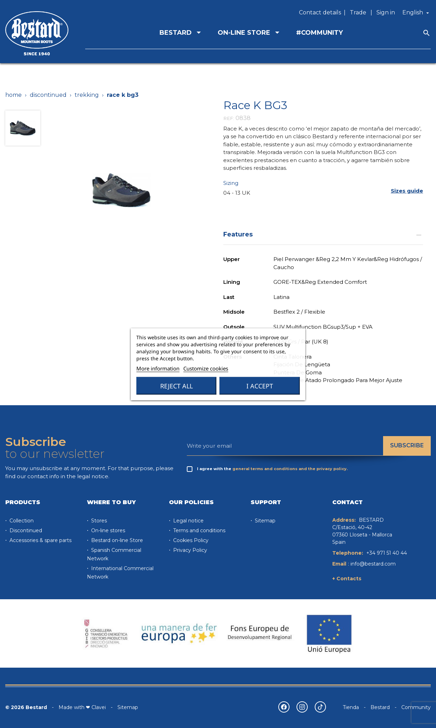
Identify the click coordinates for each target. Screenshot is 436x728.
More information (157, 368)
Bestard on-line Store (116, 540)
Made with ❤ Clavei (82, 707)
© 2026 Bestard (26, 707)
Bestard (380, 707)
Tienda (351, 707)
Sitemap (264, 520)
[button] (407, 191)
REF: (228, 118)
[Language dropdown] (416, 12)
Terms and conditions (198, 530)
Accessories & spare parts (39, 540)
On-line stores (107, 530)
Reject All (176, 385)
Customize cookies (205, 368)
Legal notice (188, 520)
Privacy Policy (189, 550)
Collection (21, 520)
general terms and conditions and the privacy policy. (290, 468)
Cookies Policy (190, 540)
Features (323, 234)
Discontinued (25, 530)
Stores (98, 520)
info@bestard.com (373, 564)
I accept (259, 385)
